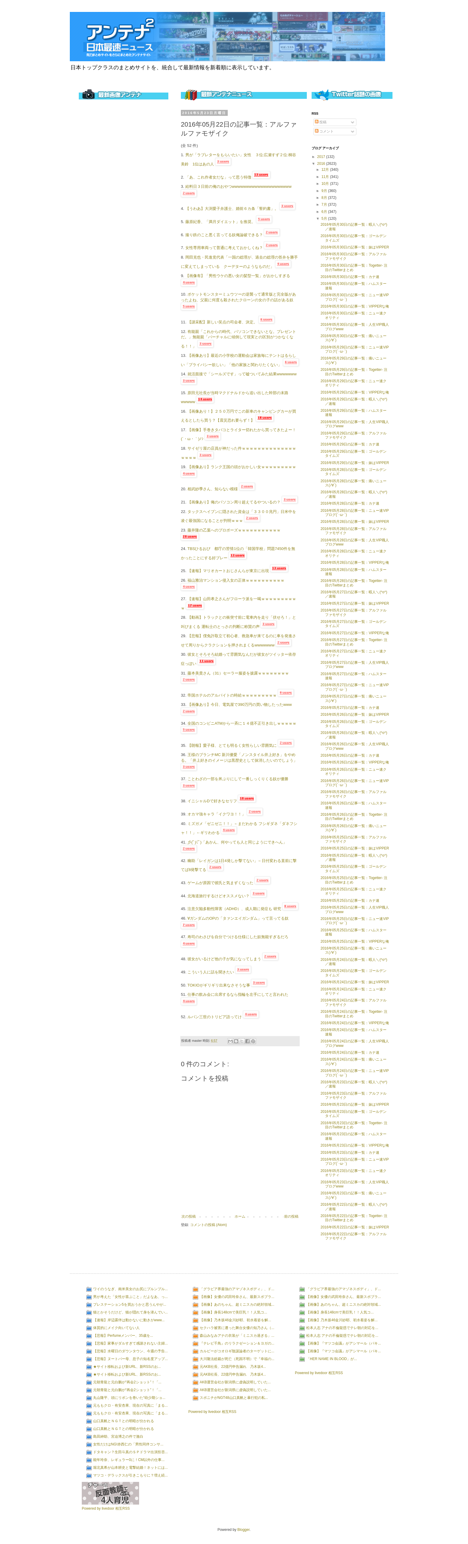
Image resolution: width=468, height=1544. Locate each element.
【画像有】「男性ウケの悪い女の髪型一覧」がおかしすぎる (237, 276)
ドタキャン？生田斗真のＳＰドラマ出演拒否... (130, 1452)
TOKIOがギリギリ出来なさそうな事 (218, 985)
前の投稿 (291, 1216)
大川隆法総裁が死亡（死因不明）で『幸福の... (237, 1359)
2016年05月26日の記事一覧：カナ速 (350, 755)
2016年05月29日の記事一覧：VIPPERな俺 (355, 392)
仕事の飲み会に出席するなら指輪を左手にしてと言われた (237, 994)
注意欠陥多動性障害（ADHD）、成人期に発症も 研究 (234, 909)
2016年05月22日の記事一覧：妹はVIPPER (355, 1227)
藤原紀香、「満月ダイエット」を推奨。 (220, 221)
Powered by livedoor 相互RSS (106, 1508)
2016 (321, 164)
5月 (324, 218)
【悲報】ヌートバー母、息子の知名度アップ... (130, 1359)
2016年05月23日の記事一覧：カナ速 (350, 1152)
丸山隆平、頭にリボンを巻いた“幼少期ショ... (129, 1398)
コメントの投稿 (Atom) (208, 1225)
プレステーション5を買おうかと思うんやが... (129, 1304)
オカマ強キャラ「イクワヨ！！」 (216, 814)
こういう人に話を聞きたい (210, 972)
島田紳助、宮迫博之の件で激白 (118, 1436)
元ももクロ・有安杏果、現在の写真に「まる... (130, 1405)
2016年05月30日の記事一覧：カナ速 (350, 277)
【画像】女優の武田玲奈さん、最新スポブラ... (237, 1297)
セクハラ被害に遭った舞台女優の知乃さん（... (237, 1328)
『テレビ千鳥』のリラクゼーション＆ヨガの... (237, 1343)
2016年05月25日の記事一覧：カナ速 (350, 900)
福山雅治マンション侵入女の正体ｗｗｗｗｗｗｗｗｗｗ (235, 580)
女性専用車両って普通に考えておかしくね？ (224, 247)
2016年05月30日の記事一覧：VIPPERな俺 (355, 306)
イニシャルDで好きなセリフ (212, 801)
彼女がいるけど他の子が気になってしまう (224, 959)
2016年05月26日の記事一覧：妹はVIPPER (355, 714)
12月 (325, 170)
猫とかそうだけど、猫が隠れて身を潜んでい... (130, 1312)
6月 (324, 212)
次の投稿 (188, 1216)
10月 (325, 184)
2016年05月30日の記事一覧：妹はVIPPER (355, 247)
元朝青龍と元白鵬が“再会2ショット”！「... (127, 1382)
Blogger (243, 1530)
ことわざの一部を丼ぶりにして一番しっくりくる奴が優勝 (237, 779)
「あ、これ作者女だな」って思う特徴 (218, 177)
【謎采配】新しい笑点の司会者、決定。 (222, 322)
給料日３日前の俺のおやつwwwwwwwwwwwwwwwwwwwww (238, 186)
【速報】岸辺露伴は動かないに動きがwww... (128, 1320)
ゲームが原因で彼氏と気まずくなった (220, 883)
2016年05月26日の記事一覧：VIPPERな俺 (355, 762)
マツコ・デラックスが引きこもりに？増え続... (130, 1475)
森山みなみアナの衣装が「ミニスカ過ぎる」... (237, 1335)
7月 (324, 204)
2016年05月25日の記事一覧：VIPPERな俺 (355, 941)
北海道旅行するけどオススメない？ (218, 896)
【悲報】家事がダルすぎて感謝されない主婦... (130, 1343)
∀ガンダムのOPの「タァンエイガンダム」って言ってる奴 (238, 918)
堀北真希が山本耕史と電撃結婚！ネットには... (130, 1467)
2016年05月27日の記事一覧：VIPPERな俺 (355, 633)
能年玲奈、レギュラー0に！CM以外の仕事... (128, 1460)
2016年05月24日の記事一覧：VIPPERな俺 (355, 1023)
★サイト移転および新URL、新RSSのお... (127, 1367)
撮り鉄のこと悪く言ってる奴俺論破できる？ (224, 235)
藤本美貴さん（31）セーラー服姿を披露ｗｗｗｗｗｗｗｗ (238, 673)
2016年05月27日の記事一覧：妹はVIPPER (355, 603)
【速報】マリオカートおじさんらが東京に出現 (228, 571)
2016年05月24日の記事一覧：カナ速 (350, 1052)
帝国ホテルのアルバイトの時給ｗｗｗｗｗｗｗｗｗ (232, 695)
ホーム (240, 1216)
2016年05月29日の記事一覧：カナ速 (350, 444)
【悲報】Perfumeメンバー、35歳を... (123, 1335)
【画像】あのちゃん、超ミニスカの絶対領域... (237, 1304)
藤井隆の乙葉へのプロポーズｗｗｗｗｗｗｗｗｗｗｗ (234, 530)
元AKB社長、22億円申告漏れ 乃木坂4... (233, 1367)
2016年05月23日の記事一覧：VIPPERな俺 (355, 1145)
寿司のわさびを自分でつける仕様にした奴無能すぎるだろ (237, 937)
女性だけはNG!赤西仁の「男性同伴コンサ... (128, 1444)
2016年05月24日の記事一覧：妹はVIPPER (355, 982)
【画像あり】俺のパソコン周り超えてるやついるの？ (234, 502)
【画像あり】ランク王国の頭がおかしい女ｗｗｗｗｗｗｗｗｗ (241, 467)
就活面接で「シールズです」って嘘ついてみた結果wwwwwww (242, 374)
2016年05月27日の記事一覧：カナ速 (350, 708)
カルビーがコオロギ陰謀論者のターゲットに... (237, 1351)
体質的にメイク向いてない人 (116, 1328)
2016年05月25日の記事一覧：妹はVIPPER (355, 848)
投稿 (321, 122)
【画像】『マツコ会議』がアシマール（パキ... (343, 1343)
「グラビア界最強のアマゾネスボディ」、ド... (237, 1289)
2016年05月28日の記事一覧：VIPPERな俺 (355, 562)
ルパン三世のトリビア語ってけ (214, 1017)
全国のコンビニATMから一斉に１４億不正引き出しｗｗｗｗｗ (241, 723)
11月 (325, 177)
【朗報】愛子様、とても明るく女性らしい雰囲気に (232, 745)
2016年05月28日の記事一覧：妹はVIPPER (355, 522)
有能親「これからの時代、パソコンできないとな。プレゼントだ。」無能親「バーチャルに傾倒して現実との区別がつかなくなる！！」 (238, 338)
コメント (324, 131)
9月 (324, 191)
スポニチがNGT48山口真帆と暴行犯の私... (234, 1398)
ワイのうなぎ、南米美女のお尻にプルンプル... (130, 1289)
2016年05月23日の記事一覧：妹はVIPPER (355, 1104)
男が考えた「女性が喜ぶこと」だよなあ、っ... (130, 1297)
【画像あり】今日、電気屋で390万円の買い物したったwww (239, 704)
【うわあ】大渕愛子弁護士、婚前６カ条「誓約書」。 (231, 208)
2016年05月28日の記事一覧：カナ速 (350, 503)
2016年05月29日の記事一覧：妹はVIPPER (355, 463)
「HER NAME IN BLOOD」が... (331, 1359)
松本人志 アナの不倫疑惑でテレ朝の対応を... (342, 1328)
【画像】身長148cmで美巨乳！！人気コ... (233, 1312)
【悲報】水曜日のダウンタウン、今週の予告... (130, 1351)
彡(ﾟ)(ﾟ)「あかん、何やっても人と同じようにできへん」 (237, 842)
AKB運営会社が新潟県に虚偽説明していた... (235, 1382)
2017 (321, 157)
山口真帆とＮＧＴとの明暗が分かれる (123, 1421)
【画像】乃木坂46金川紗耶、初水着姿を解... (235, 1320)
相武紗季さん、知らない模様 (212, 489)
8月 (324, 198)
